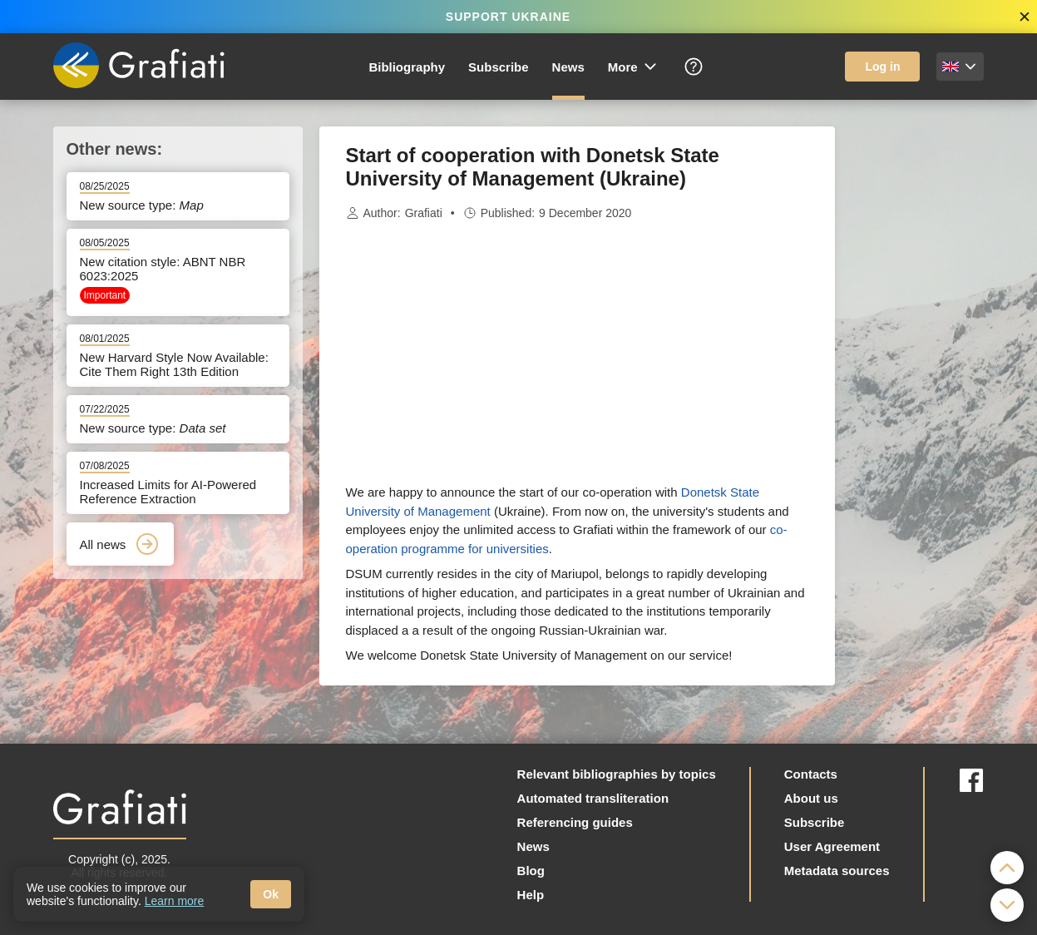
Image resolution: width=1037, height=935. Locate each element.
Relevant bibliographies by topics (616, 774)
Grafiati (423, 213)
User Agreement (832, 846)
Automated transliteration (593, 798)
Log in (882, 66)
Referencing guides (575, 822)
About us (811, 798)
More (633, 66)
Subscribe (498, 67)
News (568, 67)
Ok (271, 894)
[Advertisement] (918, 376)
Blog (531, 870)
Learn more (175, 901)
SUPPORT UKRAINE (508, 16)
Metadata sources (837, 870)
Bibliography (406, 67)
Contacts (810, 774)
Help (531, 895)
